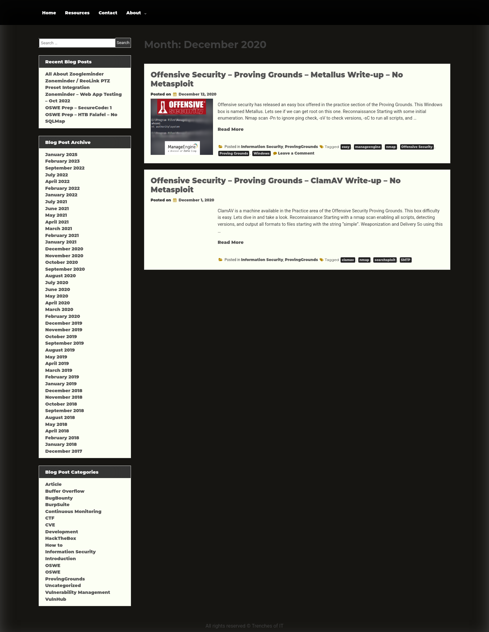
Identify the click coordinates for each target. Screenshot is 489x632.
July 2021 (56, 202)
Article (53, 484)
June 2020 (57, 289)
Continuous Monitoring (73, 511)
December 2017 (63, 451)
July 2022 (56, 175)
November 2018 (63, 397)
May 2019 (56, 357)
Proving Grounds (234, 153)
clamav (348, 260)
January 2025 (61, 154)
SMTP (405, 260)
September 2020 (65, 269)
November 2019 (63, 330)
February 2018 (62, 438)
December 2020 (64, 249)
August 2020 (60, 276)
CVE (50, 525)
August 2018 (60, 417)
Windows (262, 153)
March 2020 (59, 309)
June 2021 (57, 208)
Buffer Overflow (65, 491)
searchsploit (385, 260)
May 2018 (56, 424)
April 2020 (57, 303)
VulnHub (55, 599)
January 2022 (61, 195)
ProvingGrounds (301, 146)
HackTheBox (60, 538)
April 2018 (57, 431)
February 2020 (62, 316)
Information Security (262, 146)
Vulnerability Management (77, 592)
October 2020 (61, 262)
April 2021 (57, 222)
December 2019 (63, 323)
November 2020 (64, 256)
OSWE (52, 565)
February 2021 (62, 235)
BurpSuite (57, 504)
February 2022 (62, 188)
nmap (391, 147)
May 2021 (56, 215)
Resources (77, 13)
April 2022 (57, 181)
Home (49, 13)
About (133, 13)
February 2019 (62, 377)
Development (61, 532)
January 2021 (60, 242)
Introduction (60, 558)
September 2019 (64, 343)
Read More (231, 129)
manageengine (368, 147)
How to (54, 545)
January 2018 (61, 444)
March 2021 (58, 228)
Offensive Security (417, 147)
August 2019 (60, 350)
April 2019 (57, 363)
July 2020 (56, 282)
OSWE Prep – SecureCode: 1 (78, 108)
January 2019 (61, 384)
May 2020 (56, 296)
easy (346, 147)
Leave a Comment (296, 153)
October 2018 (61, 404)
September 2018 (64, 410)
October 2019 (61, 336)
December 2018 (63, 390)
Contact (108, 13)
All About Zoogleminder (74, 74)
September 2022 (65, 168)
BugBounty (59, 498)
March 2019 (58, 370)
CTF (49, 518)
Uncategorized (63, 585)
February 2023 (62, 161)
